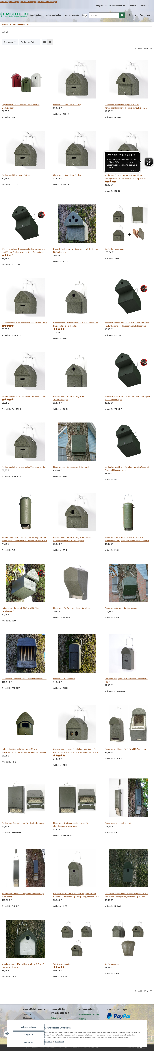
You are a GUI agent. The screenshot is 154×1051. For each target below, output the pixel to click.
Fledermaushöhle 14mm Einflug (16, 175)
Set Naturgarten (112, 964)
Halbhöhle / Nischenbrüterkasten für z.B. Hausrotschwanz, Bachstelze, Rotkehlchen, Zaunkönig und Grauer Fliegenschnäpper (25, 751)
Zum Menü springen (48, 1)
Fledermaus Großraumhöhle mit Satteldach (72, 608)
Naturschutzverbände (89, 1014)
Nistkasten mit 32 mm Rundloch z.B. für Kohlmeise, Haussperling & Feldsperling (75, 324)
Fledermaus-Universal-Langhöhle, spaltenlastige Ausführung (23, 895)
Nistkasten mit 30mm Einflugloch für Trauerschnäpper (69, 398)
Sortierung (8, 42)
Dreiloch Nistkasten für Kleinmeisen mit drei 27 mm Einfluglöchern (75, 250)
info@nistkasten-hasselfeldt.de (110, 5)
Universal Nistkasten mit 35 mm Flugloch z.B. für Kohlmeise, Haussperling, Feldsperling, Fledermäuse (76, 895)
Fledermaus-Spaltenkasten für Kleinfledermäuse (23, 823)
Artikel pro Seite (28, 42)
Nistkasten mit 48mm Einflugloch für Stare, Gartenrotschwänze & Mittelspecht (72, 539)
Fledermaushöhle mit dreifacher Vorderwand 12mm (24, 322)
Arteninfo (83, 1018)
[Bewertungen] (110, 181)
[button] (130, 15)
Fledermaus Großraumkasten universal (121, 608)
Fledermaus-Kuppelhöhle (64, 678)
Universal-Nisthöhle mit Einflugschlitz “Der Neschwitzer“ (20, 610)
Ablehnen (30, 1043)
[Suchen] (104, 15)
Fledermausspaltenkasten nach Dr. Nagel (71, 467)
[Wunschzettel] (135, 15)
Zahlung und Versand (88, 1023)
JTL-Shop (141, 1048)
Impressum (50, 1044)
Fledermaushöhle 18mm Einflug (67, 175)
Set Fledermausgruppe (114, 249)
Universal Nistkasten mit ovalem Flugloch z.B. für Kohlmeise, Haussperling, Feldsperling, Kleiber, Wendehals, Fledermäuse (126, 895)
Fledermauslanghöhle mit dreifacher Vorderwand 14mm (126, 680)
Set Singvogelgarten (62, 964)
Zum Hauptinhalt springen (11, 1)
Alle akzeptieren (31, 1031)
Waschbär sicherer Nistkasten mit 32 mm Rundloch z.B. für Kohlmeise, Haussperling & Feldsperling (127, 324)
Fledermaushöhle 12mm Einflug (67, 104)
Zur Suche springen (31, 1)
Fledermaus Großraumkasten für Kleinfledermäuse (24, 678)
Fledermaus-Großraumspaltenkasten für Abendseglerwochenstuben (71, 824)
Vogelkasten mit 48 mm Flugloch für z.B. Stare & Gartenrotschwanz (23, 966)
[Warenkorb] (145, 15)
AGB (53, 1022)
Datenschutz (60, 1044)
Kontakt (132, 5)
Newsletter (145, 5)
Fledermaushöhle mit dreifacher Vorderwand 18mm (24, 467)
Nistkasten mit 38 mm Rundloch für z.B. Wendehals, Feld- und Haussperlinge (127, 468)
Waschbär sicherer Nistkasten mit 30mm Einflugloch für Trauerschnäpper (127, 398)
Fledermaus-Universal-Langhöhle (119, 823)
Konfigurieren (31, 1037)
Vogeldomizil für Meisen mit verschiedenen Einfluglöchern (20, 106)
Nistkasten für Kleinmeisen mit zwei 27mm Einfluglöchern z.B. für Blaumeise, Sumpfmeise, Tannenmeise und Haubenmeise (125, 177)
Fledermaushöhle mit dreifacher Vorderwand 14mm (24, 396)
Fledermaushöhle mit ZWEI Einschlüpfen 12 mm (125, 749)
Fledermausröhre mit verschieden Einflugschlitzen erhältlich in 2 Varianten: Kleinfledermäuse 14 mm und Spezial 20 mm (25, 539)
